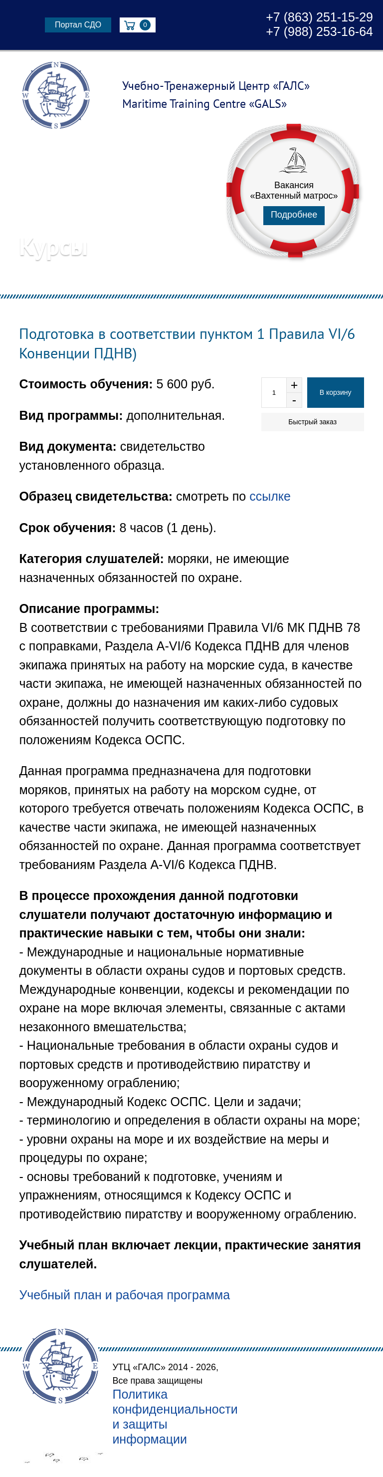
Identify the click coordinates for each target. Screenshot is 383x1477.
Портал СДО (78, 24)
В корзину (336, 392)
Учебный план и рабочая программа (124, 1295)
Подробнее (294, 215)
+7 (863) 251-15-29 (319, 17)
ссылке (270, 496)
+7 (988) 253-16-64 (319, 31)
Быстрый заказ (312, 422)
